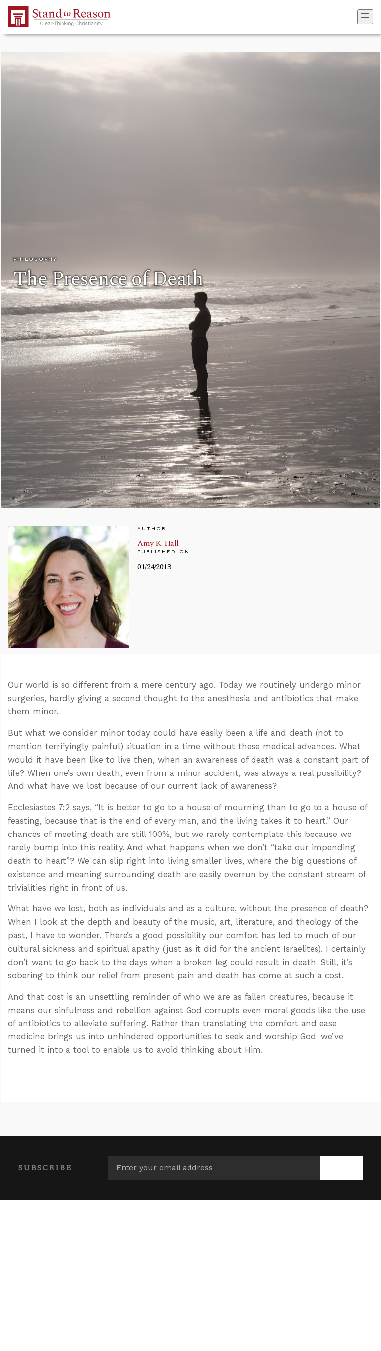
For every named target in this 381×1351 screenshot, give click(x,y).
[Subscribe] (341, 1168)
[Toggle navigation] (365, 16)
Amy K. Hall (158, 543)
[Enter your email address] (214, 1168)
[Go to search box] (354, 16)
